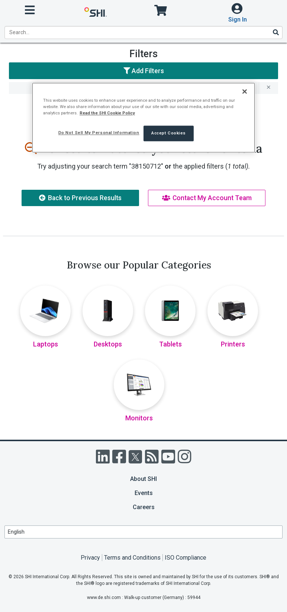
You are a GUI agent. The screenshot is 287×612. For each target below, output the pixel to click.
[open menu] (30, 10)
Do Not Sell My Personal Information (98, 133)
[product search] (143, 32)
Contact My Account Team (207, 198)
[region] (143, 118)
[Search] (275, 32)
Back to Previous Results (80, 198)
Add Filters (143, 71)
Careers (144, 507)
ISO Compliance (185, 557)
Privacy (90, 557)
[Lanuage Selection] (143, 531)
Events (144, 493)
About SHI (143, 478)
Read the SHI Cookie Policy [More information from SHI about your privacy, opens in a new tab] (107, 113)
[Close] (244, 92)
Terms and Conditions (132, 557)
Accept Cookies (168, 133)
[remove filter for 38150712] (268, 88)
